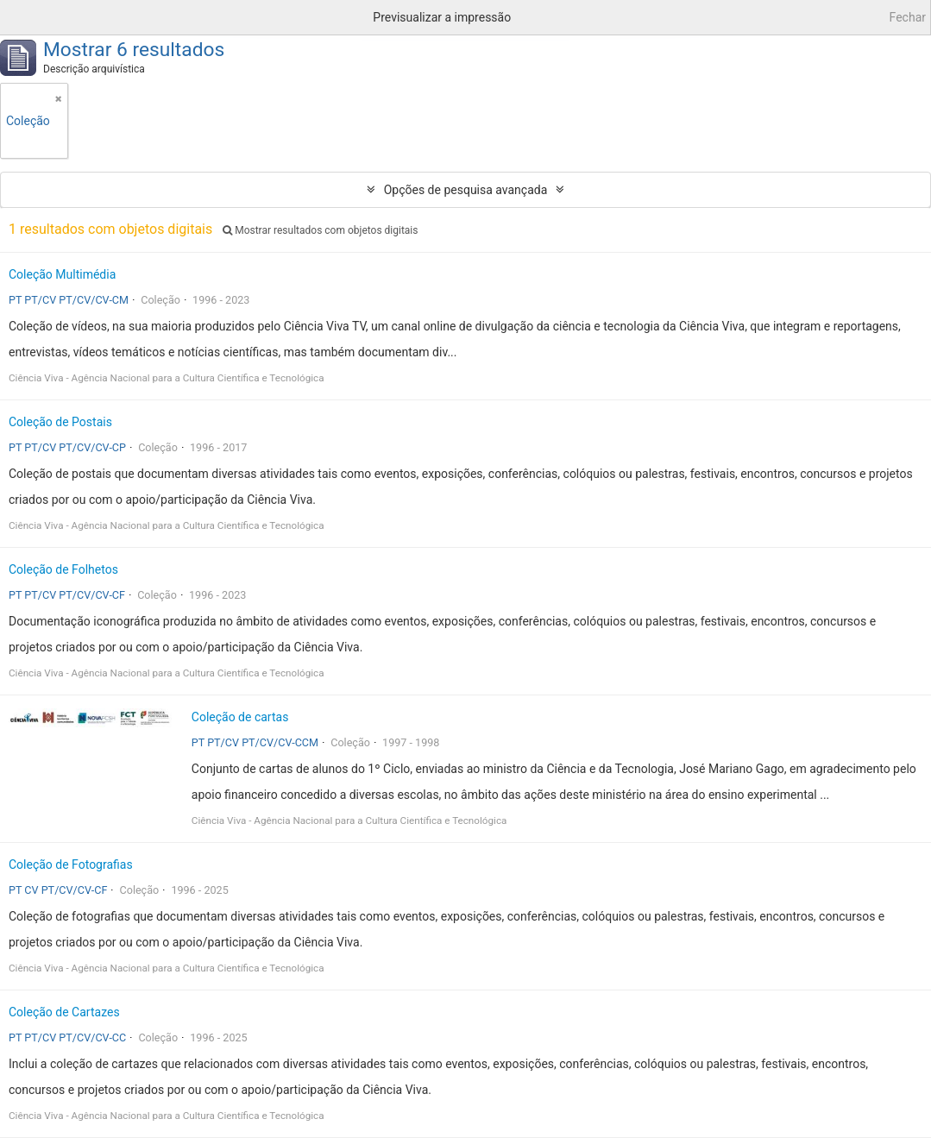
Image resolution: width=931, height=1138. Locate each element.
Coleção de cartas (240, 717)
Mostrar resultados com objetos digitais (320, 230)
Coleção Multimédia (62, 274)
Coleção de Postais (60, 422)
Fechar (908, 17)
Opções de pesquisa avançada (466, 190)
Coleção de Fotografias (71, 864)
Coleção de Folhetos (63, 569)
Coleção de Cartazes (64, 1012)
